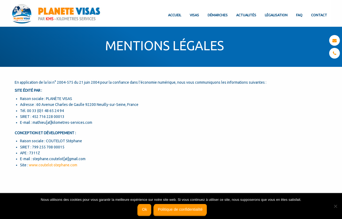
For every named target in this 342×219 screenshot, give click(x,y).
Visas (194, 15)
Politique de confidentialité (180, 209)
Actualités (246, 15)
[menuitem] (174, 10)
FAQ (299, 15)
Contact (319, 15)
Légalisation (276, 15)
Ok (144, 209)
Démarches (218, 15)
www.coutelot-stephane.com (53, 165)
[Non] (335, 206)
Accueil (174, 15)
